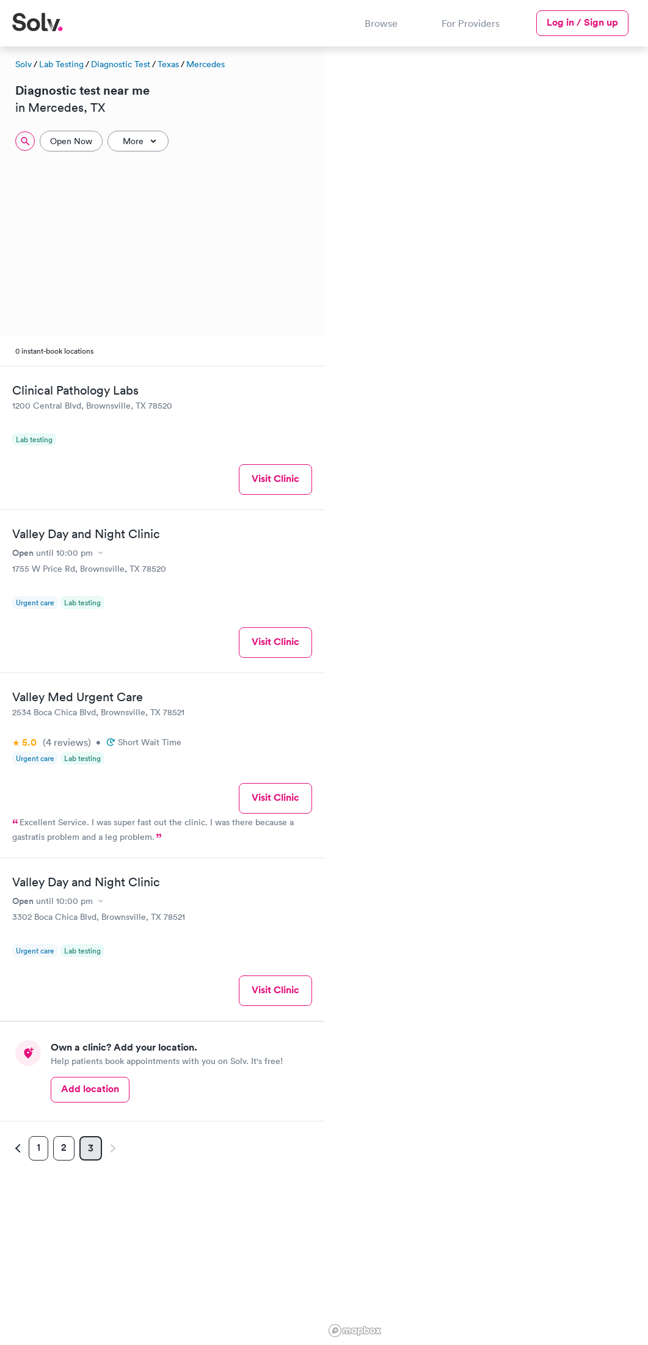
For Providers (471, 23)
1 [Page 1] (38, 1147)
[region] (486, 693)
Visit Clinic (275, 478)
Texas (168, 64)
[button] (632, 346)
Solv (23, 64)
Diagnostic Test (120, 64)
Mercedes (205, 64)
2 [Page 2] (64, 1147)
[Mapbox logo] (355, 1331)
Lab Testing (61, 64)
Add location (90, 1088)
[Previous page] (19, 1148)
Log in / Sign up (582, 22)
